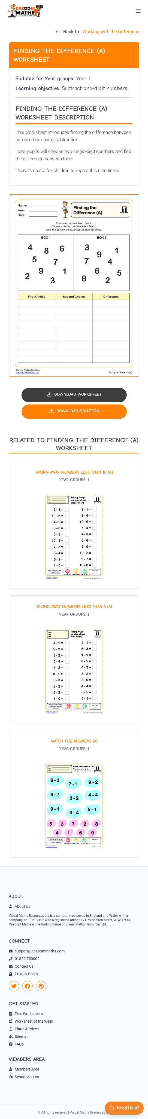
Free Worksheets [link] (26, 1013)
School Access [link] (24, 1077)
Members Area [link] (24, 1069)
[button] (74, 285)
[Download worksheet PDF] (74, 395)
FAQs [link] (16, 1044)
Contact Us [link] (21, 966)
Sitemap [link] (19, 1036)
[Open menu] (138, 10)
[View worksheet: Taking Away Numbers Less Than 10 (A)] (74, 525)
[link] (14, 986)
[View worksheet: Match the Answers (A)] (74, 794)
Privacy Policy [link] (23, 974)
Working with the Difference (110, 31)
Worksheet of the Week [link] (31, 1021)
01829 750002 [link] (24, 958)
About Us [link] (19, 906)
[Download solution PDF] (74, 411)
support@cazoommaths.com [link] (37, 951)
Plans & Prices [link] (24, 1029)
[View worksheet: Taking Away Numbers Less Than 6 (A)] (74, 659)
